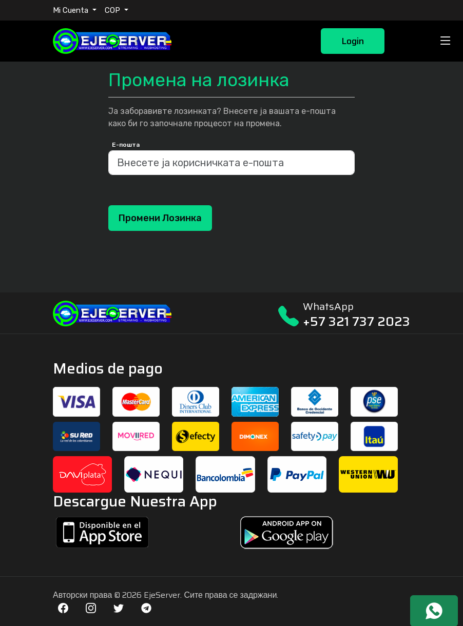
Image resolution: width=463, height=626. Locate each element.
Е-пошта (126, 144)
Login (352, 41)
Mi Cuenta (71, 10)
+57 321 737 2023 (356, 321)
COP (113, 10)
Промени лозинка (160, 218)
